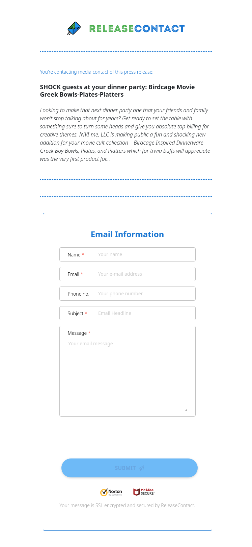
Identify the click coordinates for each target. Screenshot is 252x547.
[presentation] (127, 435)
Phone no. (79, 294)
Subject (77, 313)
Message (79, 333)
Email (75, 274)
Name (76, 254)
